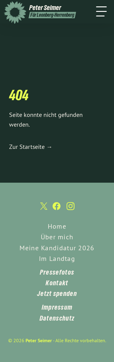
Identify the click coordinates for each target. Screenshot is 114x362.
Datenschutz (57, 318)
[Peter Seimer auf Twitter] (43, 209)
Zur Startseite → (30, 146)
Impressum (57, 307)
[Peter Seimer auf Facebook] (57, 209)
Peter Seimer (39, 340)
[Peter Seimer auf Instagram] (71, 209)
